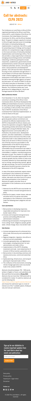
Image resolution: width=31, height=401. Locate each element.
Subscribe (9, 361)
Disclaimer (6, 381)
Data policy (6, 373)
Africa (19, 24)
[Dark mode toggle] (18, 8)
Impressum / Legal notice (11, 379)
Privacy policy (7, 376)
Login (23, 8)
